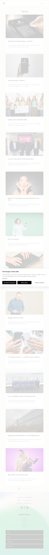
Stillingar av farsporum (39, 282)
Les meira (4, 278)
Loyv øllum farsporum (9, 282)
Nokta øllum (24, 282)
